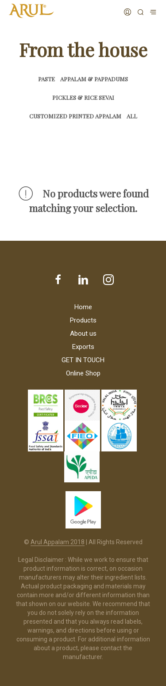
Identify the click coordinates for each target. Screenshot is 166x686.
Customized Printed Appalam (75, 116)
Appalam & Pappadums (94, 79)
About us (83, 333)
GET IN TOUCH (83, 360)
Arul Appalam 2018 (58, 542)
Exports (83, 347)
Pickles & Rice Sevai (83, 97)
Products (83, 320)
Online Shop (83, 373)
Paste (46, 79)
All (132, 116)
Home (83, 307)
